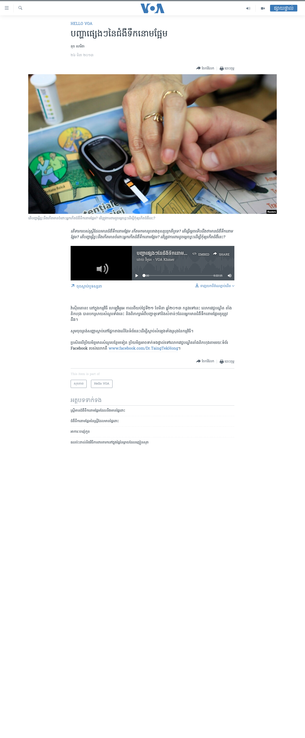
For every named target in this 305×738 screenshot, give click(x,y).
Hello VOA (81, 24)
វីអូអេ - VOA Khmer (160, 259)
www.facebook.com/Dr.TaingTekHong (143, 349)
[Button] (205, 68)
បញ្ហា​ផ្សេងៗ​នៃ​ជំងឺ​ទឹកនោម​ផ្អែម (164, 253)
